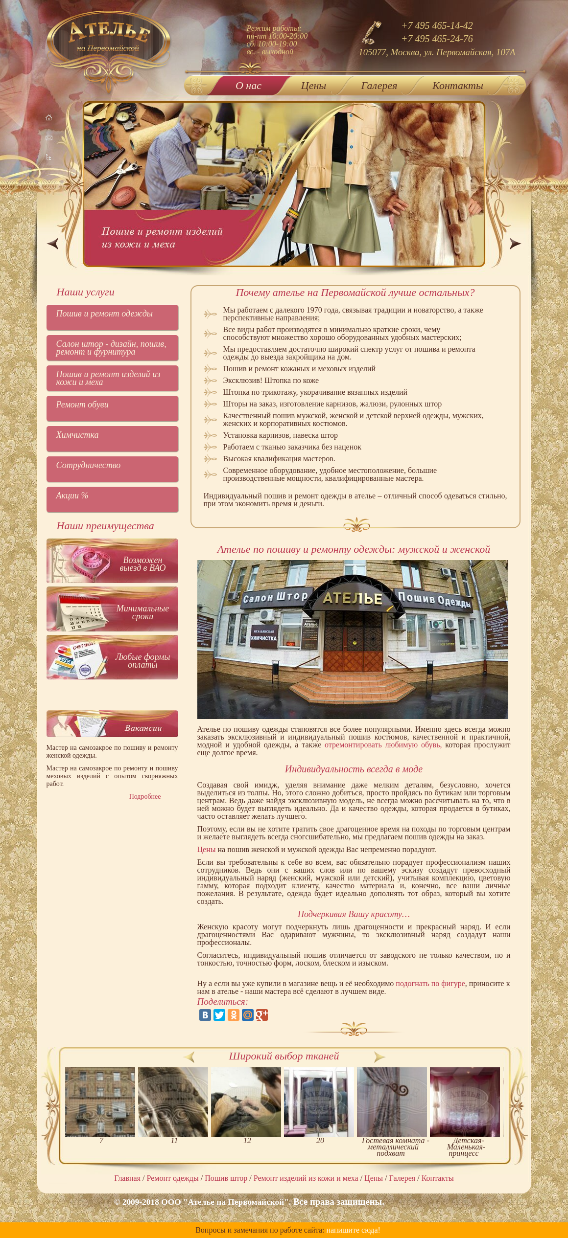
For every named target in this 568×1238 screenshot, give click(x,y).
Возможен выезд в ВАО (142, 564)
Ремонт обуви (82, 404)
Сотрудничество (88, 465)
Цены (313, 85)
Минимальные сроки (143, 612)
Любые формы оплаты (143, 661)
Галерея (379, 85)
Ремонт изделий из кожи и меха (306, 1178)
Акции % (72, 495)
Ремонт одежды (173, 1178)
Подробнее (145, 796)
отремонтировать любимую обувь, (383, 745)
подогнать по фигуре (430, 983)
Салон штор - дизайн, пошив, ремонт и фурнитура (111, 348)
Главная (127, 1178)
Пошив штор (226, 1178)
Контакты (457, 85)
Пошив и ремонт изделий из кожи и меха (108, 378)
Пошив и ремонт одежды (104, 313)
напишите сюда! (353, 1230)
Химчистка (77, 435)
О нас (248, 83)
